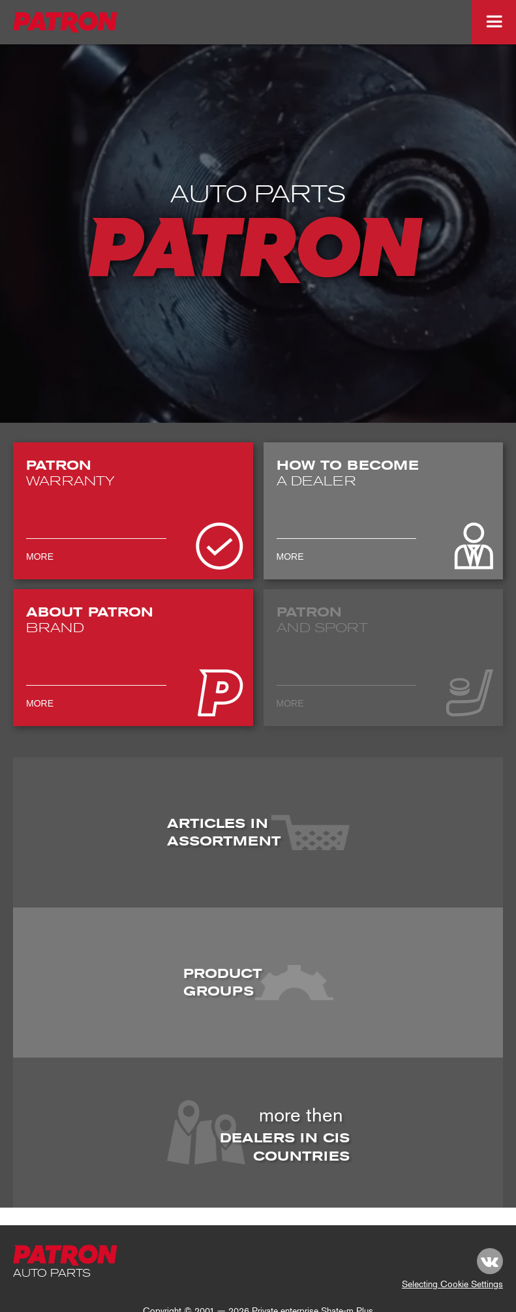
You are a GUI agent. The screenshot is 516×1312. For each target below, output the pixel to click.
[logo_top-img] (66, 22)
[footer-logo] (66, 1255)
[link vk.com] (490, 1261)
